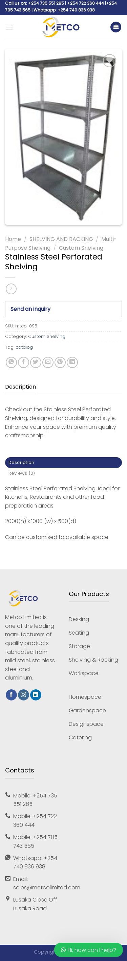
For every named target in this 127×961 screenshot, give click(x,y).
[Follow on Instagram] (23, 695)
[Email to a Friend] (48, 362)
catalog (24, 347)
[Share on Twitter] (35, 362)
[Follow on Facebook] (11, 695)
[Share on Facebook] (23, 362)
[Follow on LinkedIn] (35, 695)
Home (13, 239)
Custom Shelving (81, 248)
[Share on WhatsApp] (11, 362)
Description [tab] (21, 462)
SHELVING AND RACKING (61, 239)
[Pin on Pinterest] (60, 362)
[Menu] (9, 27)
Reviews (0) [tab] (21, 473)
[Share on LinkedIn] (72, 362)
